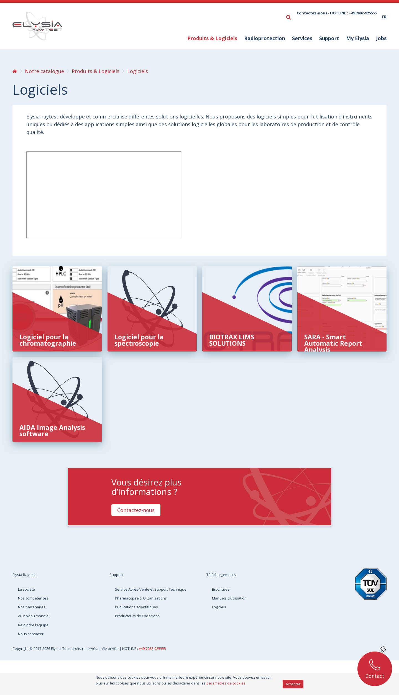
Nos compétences (33, 598)
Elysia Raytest (24, 574)
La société (26, 589)
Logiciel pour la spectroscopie (138, 340)
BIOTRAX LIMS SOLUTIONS (231, 340)
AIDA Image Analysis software (52, 430)
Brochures (220, 589)
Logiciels (219, 606)
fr (384, 16)
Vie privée (110, 648)
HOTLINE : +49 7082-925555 (353, 13)
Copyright (20, 648)
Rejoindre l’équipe (33, 624)
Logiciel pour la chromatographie (47, 340)
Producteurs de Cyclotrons (137, 615)
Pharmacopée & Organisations (141, 598)
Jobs (381, 38)
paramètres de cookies (225, 683)
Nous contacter (31, 633)
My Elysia (357, 38)
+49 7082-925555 (152, 648)
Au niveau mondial (33, 615)
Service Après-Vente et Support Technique (150, 589)
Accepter (293, 683)
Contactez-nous (312, 13)
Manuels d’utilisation (229, 598)
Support (329, 38)
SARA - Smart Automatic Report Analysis (333, 343)
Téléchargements (221, 574)
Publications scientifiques (136, 606)
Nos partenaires (31, 606)
